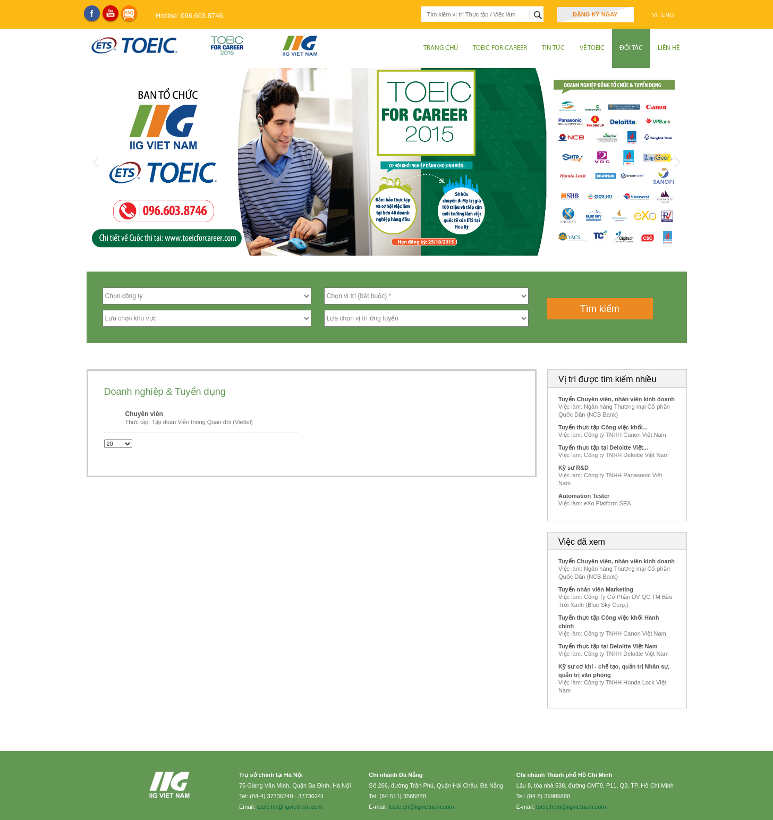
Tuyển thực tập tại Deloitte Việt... (603, 447)
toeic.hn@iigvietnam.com (289, 807)
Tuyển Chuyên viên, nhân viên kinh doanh (616, 399)
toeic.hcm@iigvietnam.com (571, 807)
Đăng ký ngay (595, 14)
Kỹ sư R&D (573, 467)
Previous (96, 162)
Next (677, 162)
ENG (667, 15)
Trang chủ (440, 48)
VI (655, 15)
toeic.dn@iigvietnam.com (421, 807)
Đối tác (631, 48)
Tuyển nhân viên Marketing (595, 589)
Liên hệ (668, 48)
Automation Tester (583, 496)
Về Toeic (592, 48)
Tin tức (553, 48)
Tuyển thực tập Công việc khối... (603, 427)
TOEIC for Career (500, 48)
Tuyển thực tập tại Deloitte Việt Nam (607, 646)
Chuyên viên (144, 414)
